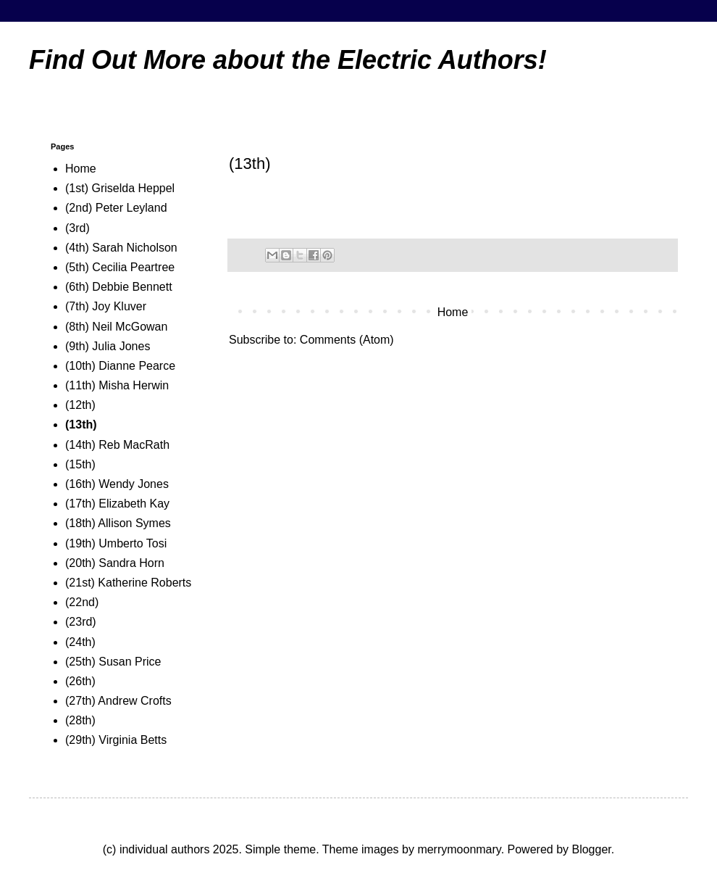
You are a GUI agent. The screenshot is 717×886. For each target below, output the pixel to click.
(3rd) (77, 228)
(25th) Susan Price (113, 661)
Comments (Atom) (347, 340)
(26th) (80, 681)
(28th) (80, 720)
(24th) (80, 642)
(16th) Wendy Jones (117, 484)
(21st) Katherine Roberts (128, 582)
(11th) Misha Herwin (117, 385)
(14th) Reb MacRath (117, 445)
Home (453, 312)
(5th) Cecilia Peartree (120, 267)
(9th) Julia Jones (107, 346)
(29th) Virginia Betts (116, 740)
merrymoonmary (458, 849)
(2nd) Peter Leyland (116, 208)
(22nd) (81, 602)
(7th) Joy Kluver (105, 306)
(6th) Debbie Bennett (118, 287)
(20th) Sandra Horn (114, 563)
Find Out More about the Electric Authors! (288, 60)
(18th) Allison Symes (118, 523)
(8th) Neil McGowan (116, 326)
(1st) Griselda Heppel (120, 188)
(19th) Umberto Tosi (116, 543)
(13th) (81, 424)
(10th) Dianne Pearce (120, 366)
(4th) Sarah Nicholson (121, 247)
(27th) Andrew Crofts (118, 701)
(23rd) (80, 622)
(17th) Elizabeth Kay (117, 503)
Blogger (591, 849)
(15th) (80, 464)
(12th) (80, 405)
